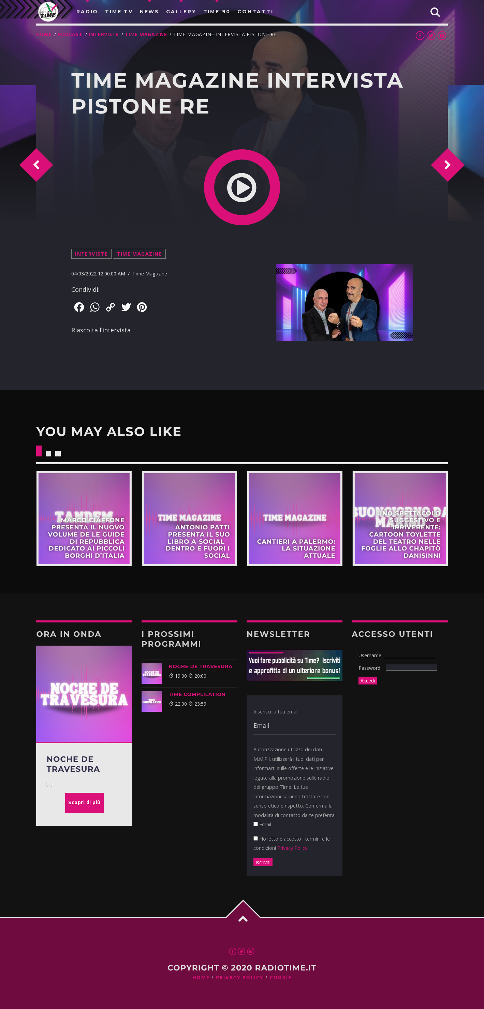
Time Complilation (197, 694)
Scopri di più (83, 518)
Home (44, 34)
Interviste (104, 34)
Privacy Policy (292, 848)
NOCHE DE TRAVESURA (201, 666)
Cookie (281, 978)
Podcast (70, 34)
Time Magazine (146, 34)
